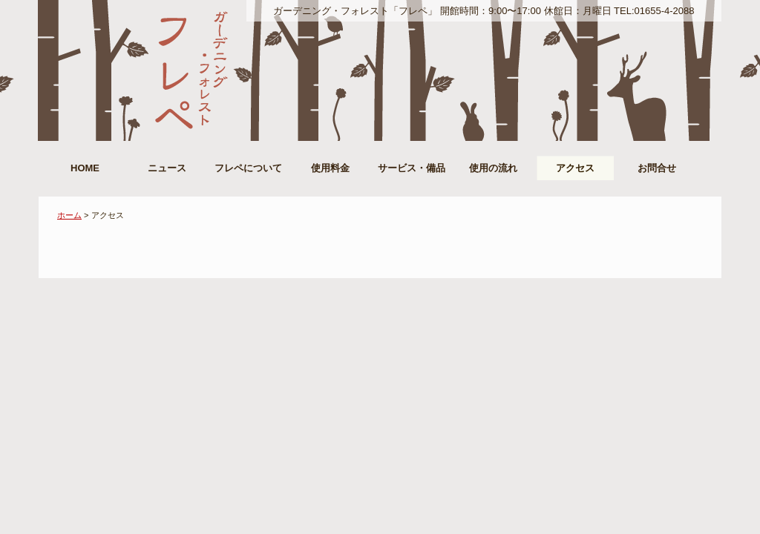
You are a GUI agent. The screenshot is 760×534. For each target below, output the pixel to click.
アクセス (575, 168)
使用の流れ (493, 168)
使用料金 (330, 168)
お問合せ (657, 168)
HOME (85, 168)
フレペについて (248, 168)
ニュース (167, 168)
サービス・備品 (411, 168)
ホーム (69, 215)
